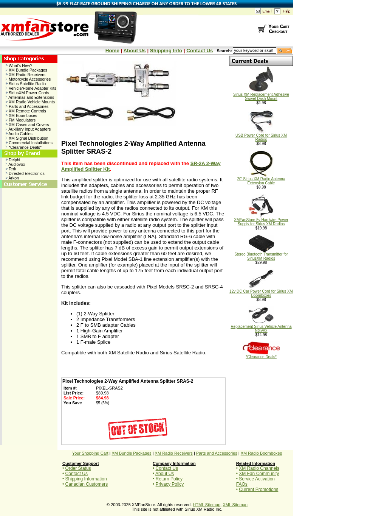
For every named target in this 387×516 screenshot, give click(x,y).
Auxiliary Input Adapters (28, 129)
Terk (11, 169)
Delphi (13, 159)
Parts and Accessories (27, 106)
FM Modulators (21, 120)
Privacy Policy (170, 484)
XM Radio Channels (259, 468)
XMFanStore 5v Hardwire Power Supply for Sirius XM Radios (261, 220)
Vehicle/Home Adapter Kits (31, 88)
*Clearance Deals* (24, 147)
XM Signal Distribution (27, 138)
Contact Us (199, 50)
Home (112, 50)
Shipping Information (86, 479)
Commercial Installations (29, 142)
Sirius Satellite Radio (26, 83)
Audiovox (15, 164)
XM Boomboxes (21, 115)
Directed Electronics (25, 173)
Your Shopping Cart (90, 453)
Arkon (12, 178)
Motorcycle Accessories (28, 79)
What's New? (19, 65)
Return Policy (169, 479)
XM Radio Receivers (25, 74)
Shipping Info (166, 50)
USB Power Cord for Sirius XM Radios (261, 136)
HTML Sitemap (206, 504)
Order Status (78, 468)
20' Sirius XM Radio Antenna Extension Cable (261, 179)
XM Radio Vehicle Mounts (30, 102)
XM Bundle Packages (26, 70)
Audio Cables (19, 133)
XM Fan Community (259, 473)
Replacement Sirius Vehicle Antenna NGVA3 (261, 327)
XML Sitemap (235, 504)
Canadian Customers (86, 484)
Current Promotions (258, 489)
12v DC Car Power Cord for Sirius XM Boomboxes (261, 292)
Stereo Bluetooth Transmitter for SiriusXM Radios (261, 254)
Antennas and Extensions (30, 97)
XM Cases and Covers (27, 124)
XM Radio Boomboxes (261, 453)
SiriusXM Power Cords (27, 92)
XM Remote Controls (26, 111)
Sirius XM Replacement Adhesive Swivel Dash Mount (261, 95)
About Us (134, 50)
